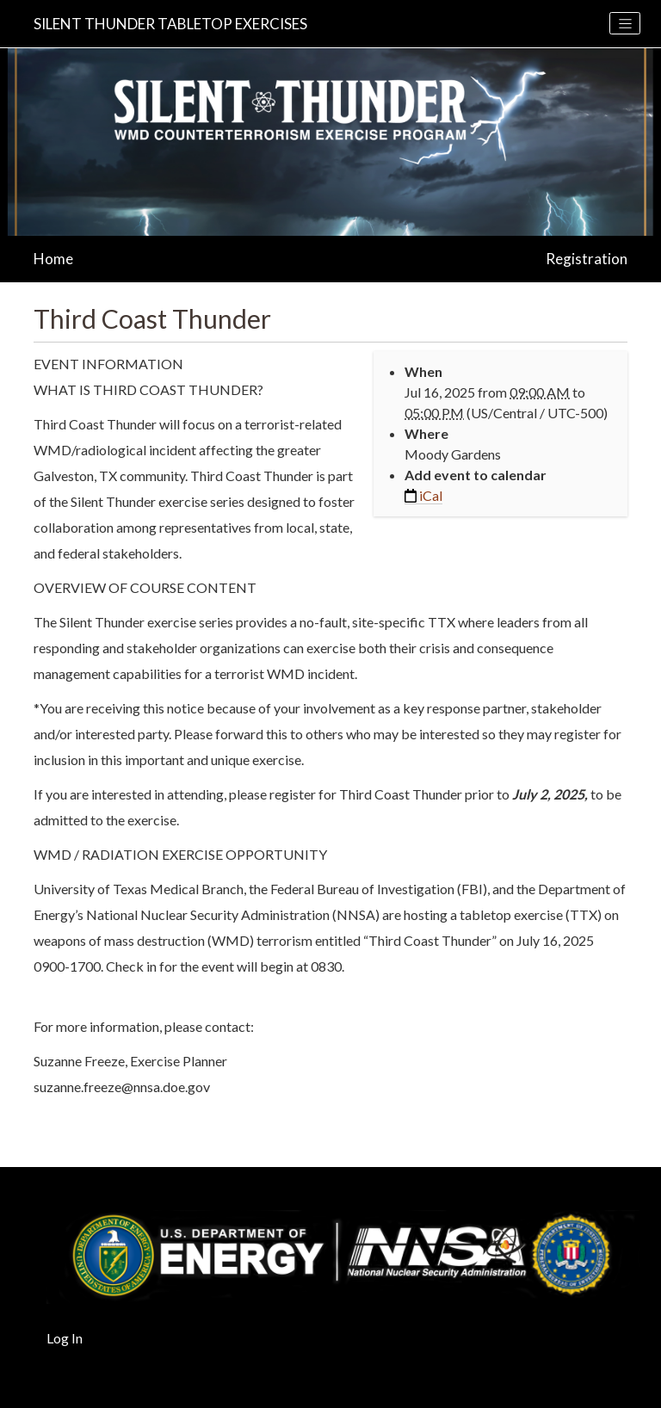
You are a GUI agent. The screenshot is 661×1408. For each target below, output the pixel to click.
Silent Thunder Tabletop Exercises (170, 24)
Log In (64, 1338)
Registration (586, 259)
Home (53, 259)
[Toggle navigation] (624, 23)
